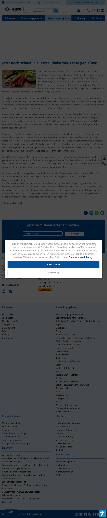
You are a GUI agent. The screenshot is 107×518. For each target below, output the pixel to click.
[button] (53, 273)
